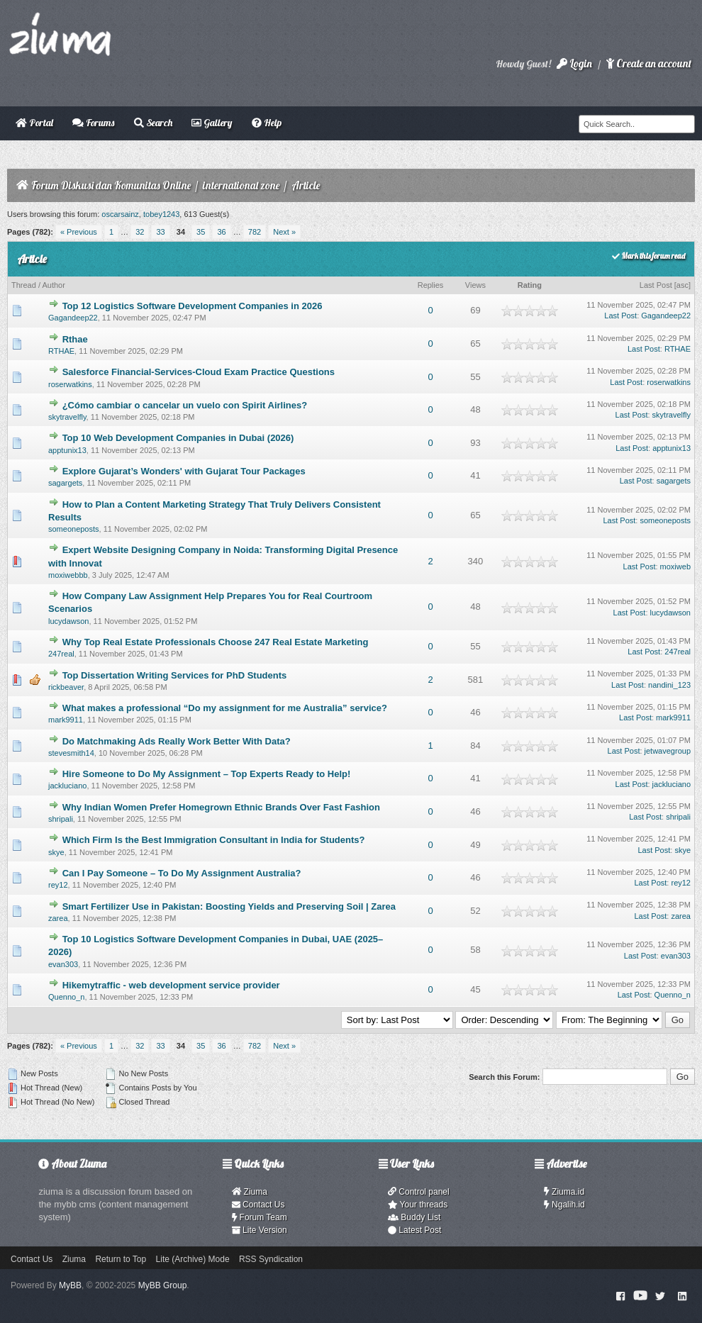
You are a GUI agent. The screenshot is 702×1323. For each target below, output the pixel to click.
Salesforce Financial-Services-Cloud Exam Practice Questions (198, 372)
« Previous (78, 232)
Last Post (656, 285)
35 (200, 232)
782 (254, 232)
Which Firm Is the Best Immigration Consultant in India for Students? (213, 839)
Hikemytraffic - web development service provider (171, 985)
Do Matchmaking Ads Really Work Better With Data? (176, 741)
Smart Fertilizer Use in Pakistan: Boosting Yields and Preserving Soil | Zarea (229, 906)
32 (139, 232)
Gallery (211, 122)
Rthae (75, 339)
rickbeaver (66, 687)
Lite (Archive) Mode (193, 1259)
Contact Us (258, 1205)
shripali (60, 819)
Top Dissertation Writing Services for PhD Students (174, 675)
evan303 (63, 964)
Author (53, 285)
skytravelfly (67, 417)
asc (682, 285)
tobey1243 (161, 214)
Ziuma (249, 1192)
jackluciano (67, 785)
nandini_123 (669, 685)
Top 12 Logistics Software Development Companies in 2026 (192, 306)
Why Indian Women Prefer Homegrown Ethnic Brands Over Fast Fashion (221, 807)
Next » (284, 232)
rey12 (58, 885)
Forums (93, 122)
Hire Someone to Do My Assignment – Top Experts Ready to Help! (206, 774)
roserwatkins (70, 384)
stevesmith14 (71, 753)
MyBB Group (162, 1285)
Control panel (419, 1192)
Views (475, 285)
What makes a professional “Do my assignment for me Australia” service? (224, 708)
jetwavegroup (668, 751)
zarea (58, 918)
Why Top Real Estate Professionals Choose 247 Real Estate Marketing (215, 642)
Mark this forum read (648, 256)
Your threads (417, 1205)
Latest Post (414, 1230)
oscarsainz (120, 214)
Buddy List (414, 1217)
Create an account (648, 63)
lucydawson (68, 621)
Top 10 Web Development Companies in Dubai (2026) (178, 437)
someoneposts (73, 529)
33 (160, 232)
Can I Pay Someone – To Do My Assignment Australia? (181, 873)
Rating (530, 285)
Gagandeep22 (73, 317)
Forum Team (259, 1217)
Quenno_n (66, 997)
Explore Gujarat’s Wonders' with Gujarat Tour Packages (184, 471)
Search (153, 122)
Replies (431, 285)
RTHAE (61, 351)
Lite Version (259, 1230)
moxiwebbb (68, 575)
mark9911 (65, 719)
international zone (241, 185)
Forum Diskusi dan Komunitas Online (111, 185)
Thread (23, 285)
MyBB (70, 1285)
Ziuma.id (564, 1192)
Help (267, 122)
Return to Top (120, 1259)
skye (56, 852)
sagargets (65, 483)
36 (221, 232)
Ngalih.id (564, 1205)
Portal (34, 122)
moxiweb (675, 566)
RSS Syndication (271, 1259)
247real (61, 653)
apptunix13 (67, 450)
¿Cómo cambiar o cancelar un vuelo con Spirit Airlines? (185, 405)
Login (574, 63)
